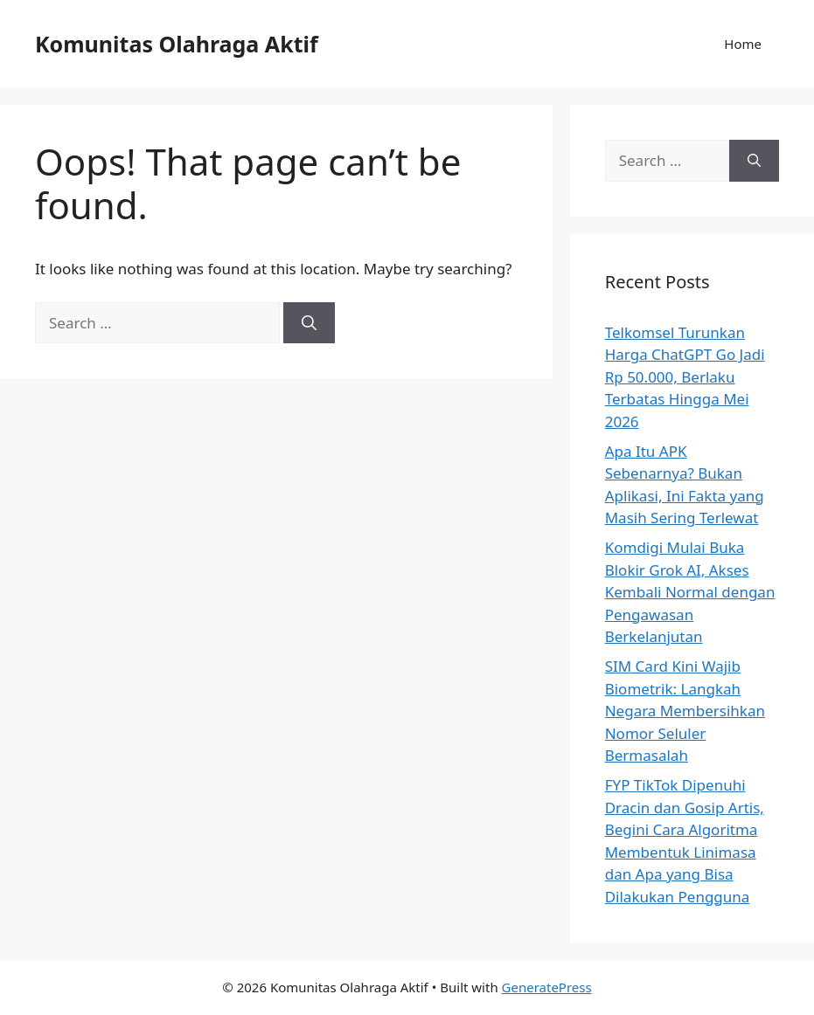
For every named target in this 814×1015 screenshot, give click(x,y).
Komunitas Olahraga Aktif (176, 44)
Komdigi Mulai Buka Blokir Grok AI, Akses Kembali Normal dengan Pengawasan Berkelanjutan (690, 591)
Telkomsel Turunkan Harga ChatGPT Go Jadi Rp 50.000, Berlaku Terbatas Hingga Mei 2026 (685, 377)
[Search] (309, 323)
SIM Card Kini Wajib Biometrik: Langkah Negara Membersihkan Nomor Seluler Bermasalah (685, 710)
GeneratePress (547, 987)
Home (743, 43)
